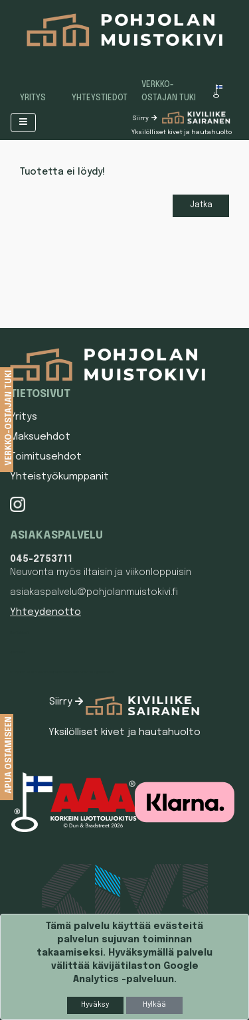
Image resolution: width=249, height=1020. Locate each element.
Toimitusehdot (46, 457)
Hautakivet (19, 632)
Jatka (201, 205)
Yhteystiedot (99, 98)
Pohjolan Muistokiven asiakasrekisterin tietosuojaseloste (62, 672)
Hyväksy (95, 1004)
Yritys (33, 98)
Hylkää (154, 1004)
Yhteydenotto (45, 612)
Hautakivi (17, 652)
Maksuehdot (40, 437)
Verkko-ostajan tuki (168, 91)
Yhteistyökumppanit (59, 476)
